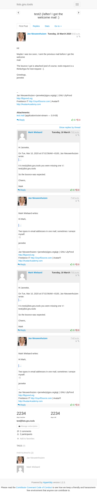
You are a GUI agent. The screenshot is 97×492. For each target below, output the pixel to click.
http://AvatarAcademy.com (29, 104)
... (20, 159)
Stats (47, 26)
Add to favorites (25, 438)
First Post (23, 26)
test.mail (20, 115)
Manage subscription (28, 426)
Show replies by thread (69, 127)
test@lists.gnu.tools (26, 421)
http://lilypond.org (25, 98)
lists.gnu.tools (25, 4)
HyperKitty (48, 482)
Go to (58, 26)
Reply (21, 120)
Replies (36, 26)
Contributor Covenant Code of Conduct (34, 487)
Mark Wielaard (35, 132)
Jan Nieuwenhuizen (36, 34)
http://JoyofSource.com (39, 101)
